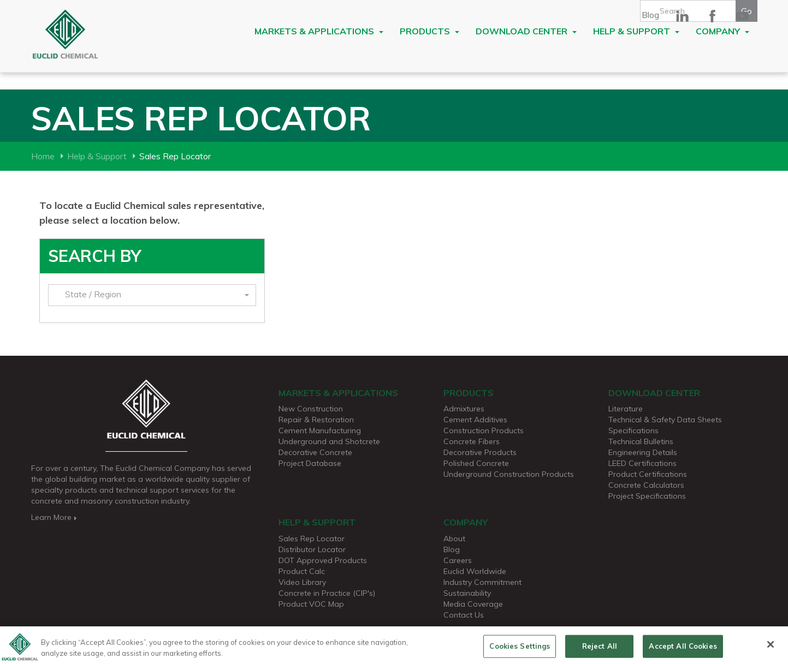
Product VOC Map (311, 604)
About (454, 538)
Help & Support (636, 31)
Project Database (310, 463)
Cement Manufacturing (320, 430)
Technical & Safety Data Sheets (665, 419)
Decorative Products (480, 452)
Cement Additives (475, 419)
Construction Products (483, 430)
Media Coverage (473, 604)
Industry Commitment (482, 582)
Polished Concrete (476, 463)
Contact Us (463, 615)
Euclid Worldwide (474, 571)
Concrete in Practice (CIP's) (327, 593)
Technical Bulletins (640, 441)
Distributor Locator (312, 549)
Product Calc (302, 571)
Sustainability (467, 593)
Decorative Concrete (315, 452)
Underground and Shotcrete (329, 441)
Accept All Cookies (682, 649)
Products (429, 31)
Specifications (633, 430)
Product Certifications (647, 474)
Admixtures (463, 409)
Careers (457, 560)
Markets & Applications (318, 31)
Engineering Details (642, 452)
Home (43, 156)
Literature (625, 409)
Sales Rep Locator (312, 538)
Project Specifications (647, 496)
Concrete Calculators (646, 485)
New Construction (311, 409)
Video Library (302, 582)
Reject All (599, 649)
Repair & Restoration (316, 419)
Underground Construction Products (508, 474)
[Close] (771, 649)
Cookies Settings (519, 649)
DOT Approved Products (323, 560)
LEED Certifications (642, 463)
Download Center (526, 31)
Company (722, 31)
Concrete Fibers (471, 441)
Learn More (55, 517)
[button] (152, 295)
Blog (650, 14)
